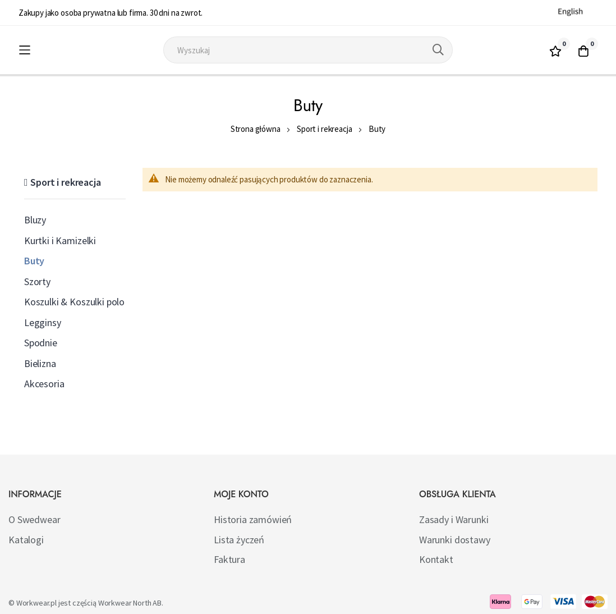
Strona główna (256, 128)
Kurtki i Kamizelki (60, 240)
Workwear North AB (130, 603)
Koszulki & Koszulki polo (74, 301)
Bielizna (40, 363)
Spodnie (40, 342)
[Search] (438, 49)
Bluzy (35, 219)
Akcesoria (44, 383)
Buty (34, 260)
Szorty (37, 281)
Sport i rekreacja (324, 128)
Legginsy (42, 322)
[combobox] (308, 49)
